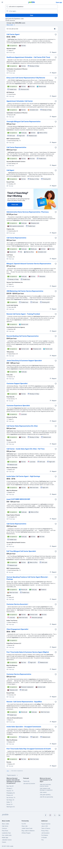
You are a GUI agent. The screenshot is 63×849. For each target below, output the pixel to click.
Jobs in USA (44, 826)
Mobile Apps (5, 837)
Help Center (5, 826)
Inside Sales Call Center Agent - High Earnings (23, 476)
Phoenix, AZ (10, 795)
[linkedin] (59, 815)
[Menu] (2, 2)
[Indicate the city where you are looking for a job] (31, 11)
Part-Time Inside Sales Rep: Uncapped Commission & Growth (29, 749)
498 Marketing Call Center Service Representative (25, 291)
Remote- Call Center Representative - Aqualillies (24, 701)
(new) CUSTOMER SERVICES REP (18, 499)
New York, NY (10, 786)
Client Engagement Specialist (17, 629)
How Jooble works (6, 835)
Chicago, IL (9, 788)
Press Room (5, 830)
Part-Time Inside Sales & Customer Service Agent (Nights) (28, 652)
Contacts (4, 828)
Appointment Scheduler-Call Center (20, 101)
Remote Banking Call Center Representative (23, 336)
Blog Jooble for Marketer (28, 830)
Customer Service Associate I (17, 604)
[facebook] (45, 815)
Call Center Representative (16, 147)
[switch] (55, 29)
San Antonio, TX (11, 797)
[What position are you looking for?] (31, 7)
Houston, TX (10, 790)
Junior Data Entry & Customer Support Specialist (24, 360)
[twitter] (54, 815)
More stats (11, 25)
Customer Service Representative (19, 674)
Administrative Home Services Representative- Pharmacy (28, 212)
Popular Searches (45, 823)
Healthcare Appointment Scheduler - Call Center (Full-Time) (28, 57)
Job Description (45, 833)
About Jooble (5, 823)
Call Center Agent (13, 34)
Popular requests (12, 775)
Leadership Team (6, 833)
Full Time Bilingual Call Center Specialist (21, 551)
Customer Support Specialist (17, 383)
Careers (4, 842)
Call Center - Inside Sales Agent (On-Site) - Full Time (26, 449)
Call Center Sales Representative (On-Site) (22, 426)
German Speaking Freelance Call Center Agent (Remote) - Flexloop (27, 578)
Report (53, 52)
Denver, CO (9, 804)
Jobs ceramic (43, 792)
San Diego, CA (10, 800)
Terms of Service (45, 828)
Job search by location (29, 783)
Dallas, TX (9, 802)
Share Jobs (24, 826)
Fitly (42, 839)
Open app (59, 2)
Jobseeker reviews (7, 839)
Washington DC (11, 806)
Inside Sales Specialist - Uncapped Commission (24, 727)
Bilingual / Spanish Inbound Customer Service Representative (29, 263)
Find (31, 15)
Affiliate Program (26, 833)
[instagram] (50, 815)
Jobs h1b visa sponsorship (46, 797)
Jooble (11, 846)
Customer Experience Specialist (18, 405)
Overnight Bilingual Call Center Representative (24, 121)
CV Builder (44, 837)
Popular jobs (26, 781)
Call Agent (10, 170)
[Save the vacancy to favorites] (56, 34)
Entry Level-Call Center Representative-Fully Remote (26, 78)
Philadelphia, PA (11, 793)
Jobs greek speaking (45, 794)
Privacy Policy (44, 830)
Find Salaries (44, 835)
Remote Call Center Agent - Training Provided (23, 314)
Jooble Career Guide (27, 828)
